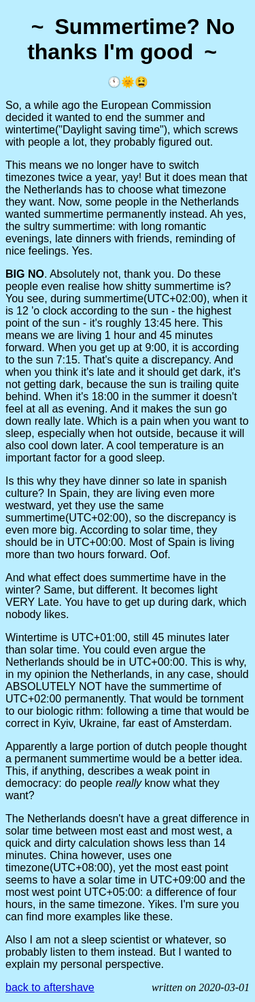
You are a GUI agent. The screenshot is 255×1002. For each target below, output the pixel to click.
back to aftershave (50, 987)
